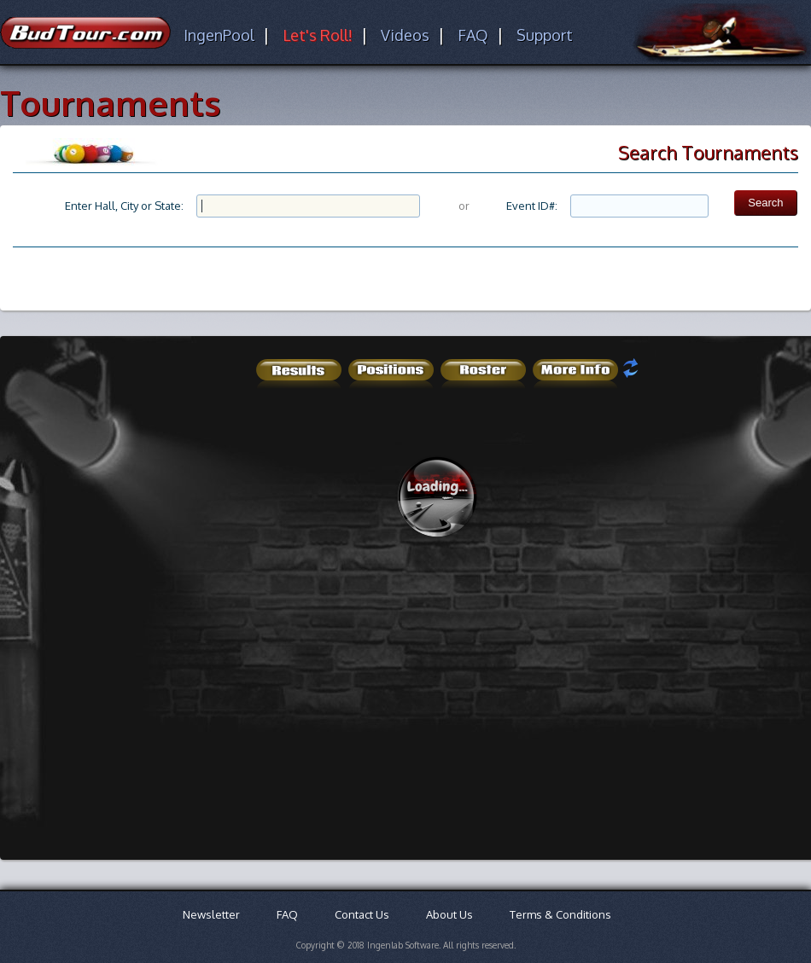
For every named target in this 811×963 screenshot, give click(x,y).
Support (544, 35)
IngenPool (219, 35)
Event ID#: (531, 205)
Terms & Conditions (560, 914)
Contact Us (362, 914)
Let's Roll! (318, 35)
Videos (405, 35)
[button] (765, 203)
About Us (449, 914)
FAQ (473, 35)
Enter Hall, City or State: (124, 205)
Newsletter (211, 914)
